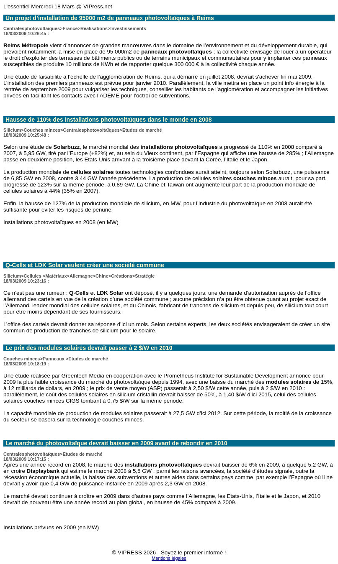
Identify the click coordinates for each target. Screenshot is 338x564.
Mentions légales (169, 558)
